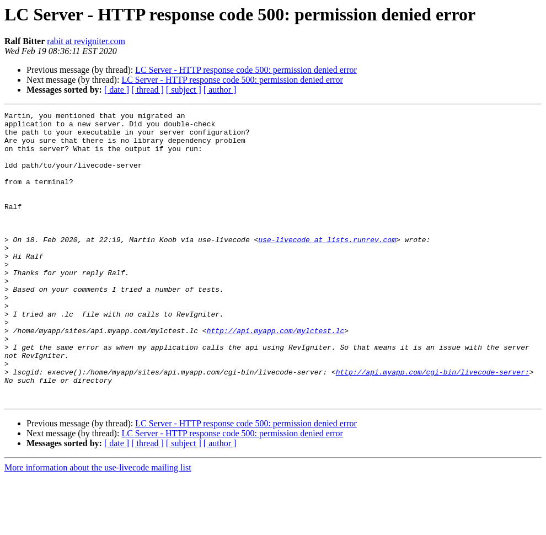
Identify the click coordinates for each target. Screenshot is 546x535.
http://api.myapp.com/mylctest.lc (276, 375)
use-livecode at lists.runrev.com (327, 266)
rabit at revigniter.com (86, 41)
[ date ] (116, 89)
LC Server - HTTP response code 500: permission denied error (246, 69)
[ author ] (220, 89)
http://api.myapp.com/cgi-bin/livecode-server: (432, 425)
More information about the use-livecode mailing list (97, 525)
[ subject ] (183, 89)
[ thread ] (147, 89)
